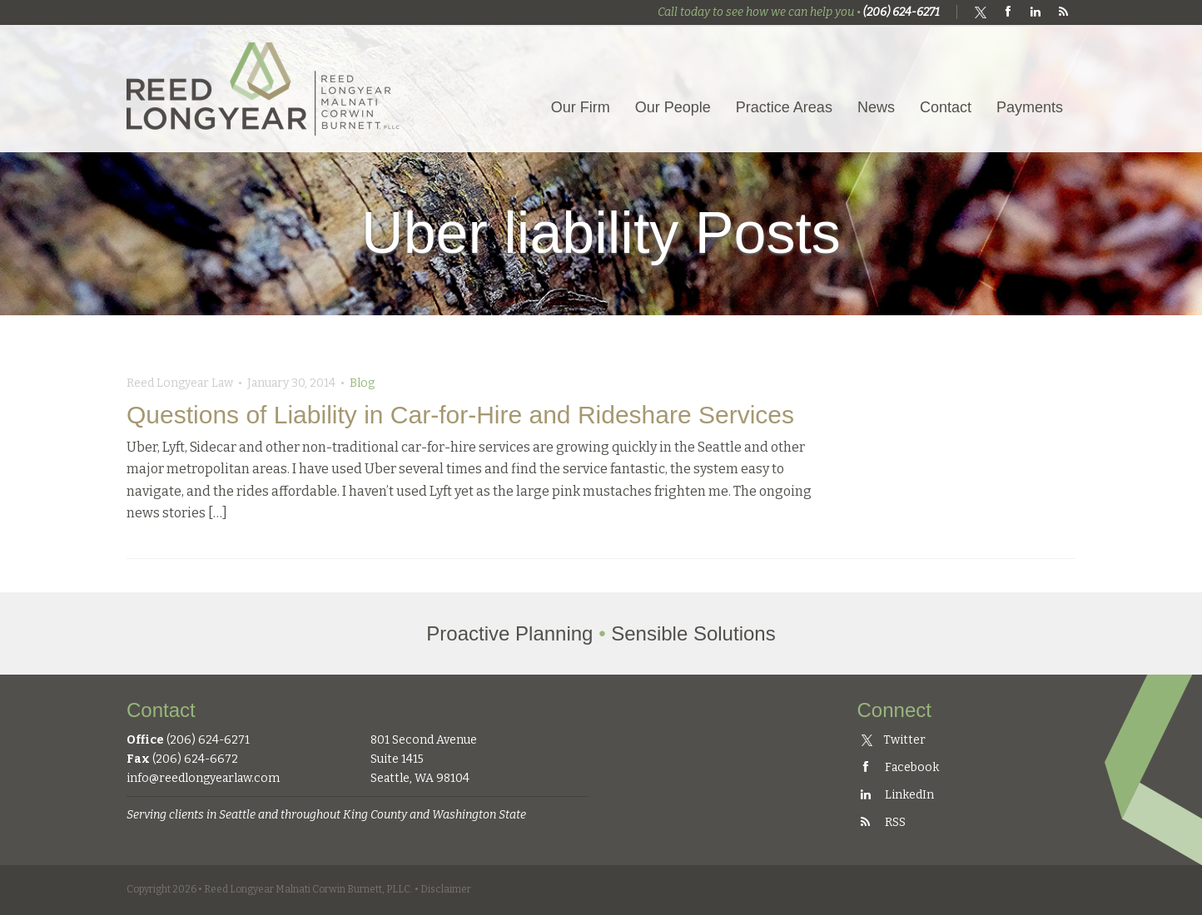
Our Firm (580, 107)
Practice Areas (784, 107)
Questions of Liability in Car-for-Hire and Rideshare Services (460, 414)
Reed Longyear (264, 88)
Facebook (898, 767)
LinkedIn (895, 795)
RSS (881, 822)
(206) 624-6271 (901, 12)
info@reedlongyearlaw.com (203, 778)
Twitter (894, 740)
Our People (673, 107)
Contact (945, 107)
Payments (1029, 107)
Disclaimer (445, 889)
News (876, 107)
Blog (362, 383)
